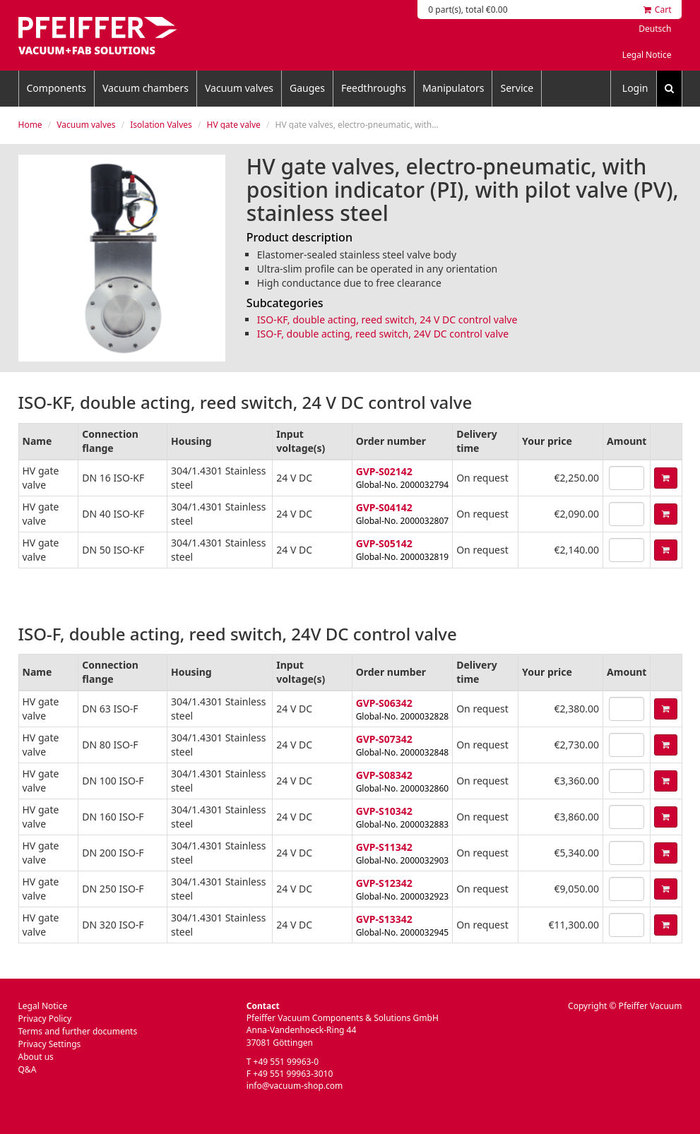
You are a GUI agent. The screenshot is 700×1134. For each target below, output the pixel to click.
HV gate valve (234, 125)
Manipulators (453, 88)
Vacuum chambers (145, 88)
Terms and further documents (78, 1031)
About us (36, 1057)
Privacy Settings (49, 1044)
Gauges (307, 88)
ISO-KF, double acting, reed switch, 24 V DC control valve (387, 319)
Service (516, 88)
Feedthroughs (373, 88)
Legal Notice (647, 55)
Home (30, 125)
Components (56, 88)
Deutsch (655, 29)
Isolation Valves (161, 125)
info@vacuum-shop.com (295, 1086)
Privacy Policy (45, 1019)
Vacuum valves (239, 88)
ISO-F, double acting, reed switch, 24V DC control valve (383, 333)
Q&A (27, 1069)
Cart (657, 10)
